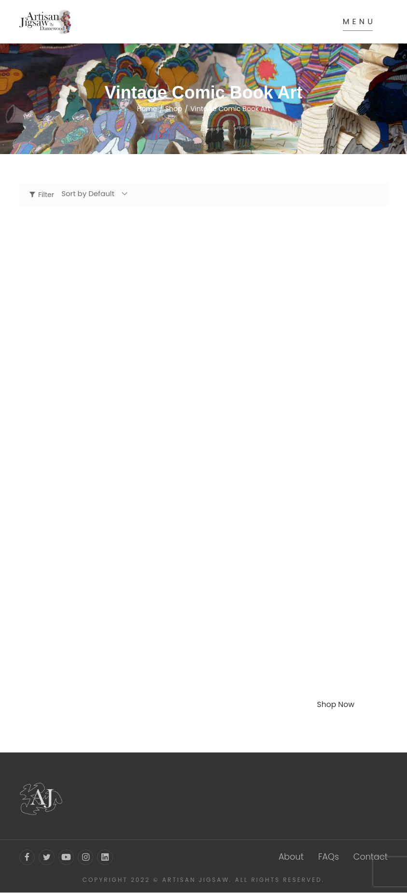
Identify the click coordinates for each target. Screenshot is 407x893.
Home (147, 108)
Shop (173, 108)
